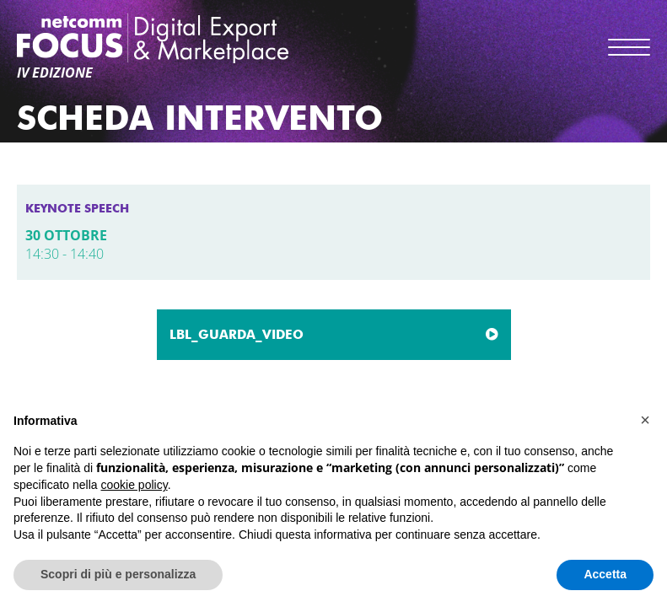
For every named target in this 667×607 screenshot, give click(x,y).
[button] (645, 419)
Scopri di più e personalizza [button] (118, 574)
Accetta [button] (605, 574)
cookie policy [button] (134, 485)
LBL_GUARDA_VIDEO (236, 334)
